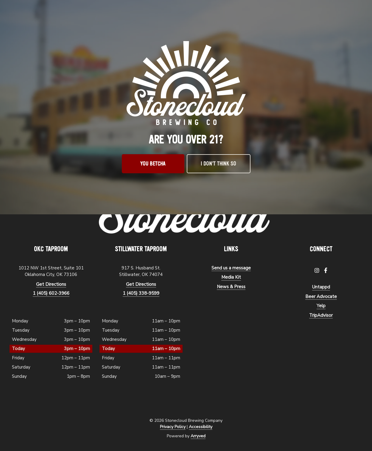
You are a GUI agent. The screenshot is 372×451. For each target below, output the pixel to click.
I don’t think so (218, 164)
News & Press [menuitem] (231, 287)
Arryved (198, 436)
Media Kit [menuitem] (231, 277)
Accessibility (200, 427)
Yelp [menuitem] (321, 306)
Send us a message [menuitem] (231, 268)
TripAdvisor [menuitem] (321, 315)
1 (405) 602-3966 (51, 293)
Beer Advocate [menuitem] (321, 296)
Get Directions (51, 284)
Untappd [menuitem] (321, 287)
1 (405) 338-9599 (141, 293)
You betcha (153, 164)
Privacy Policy (173, 427)
